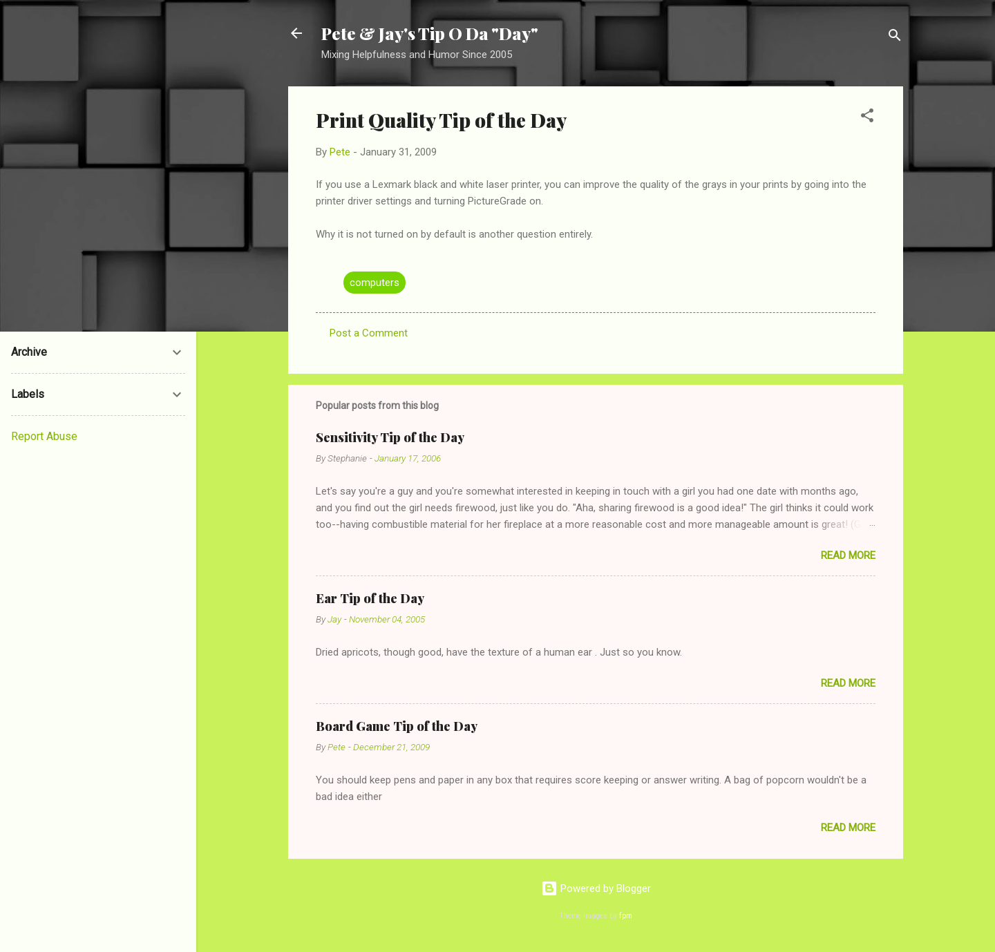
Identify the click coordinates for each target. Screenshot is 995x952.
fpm (625, 915)
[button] (867, 117)
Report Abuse (44, 436)
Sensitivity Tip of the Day (390, 437)
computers (374, 282)
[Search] (895, 38)
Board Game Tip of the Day (396, 726)
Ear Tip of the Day (370, 598)
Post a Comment (369, 333)
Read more (848, 555)
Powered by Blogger (596, 888)
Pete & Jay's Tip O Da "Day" (429, 33)
